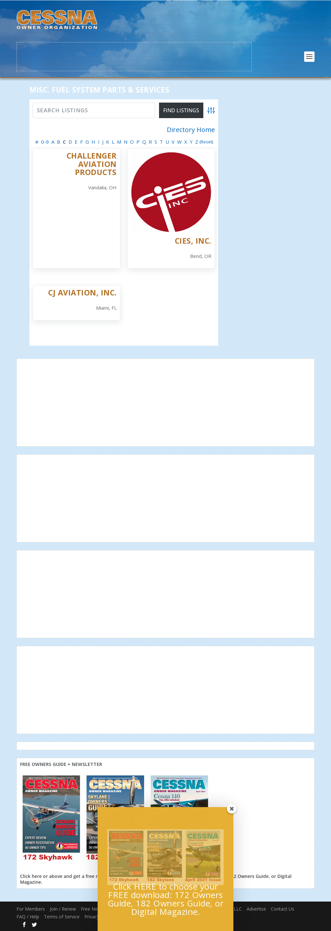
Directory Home (191, 130)
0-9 (45, 142)
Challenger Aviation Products (92, 163)
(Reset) (206, 142)
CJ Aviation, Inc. (82, 292)
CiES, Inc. (193, 241)
